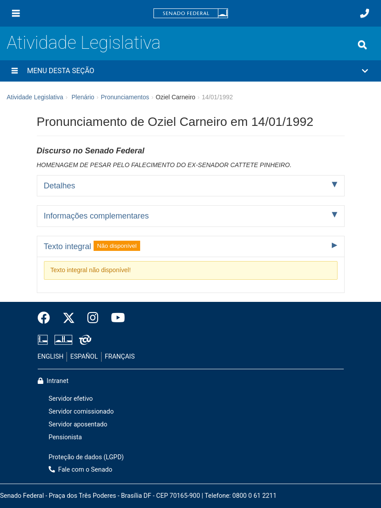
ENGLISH (51, 356)
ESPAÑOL (84, 356)
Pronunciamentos (125, 97)
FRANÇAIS (120, 356)
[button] (190, 71)
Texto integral (92, 245)
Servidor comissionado (81, 411)
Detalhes (59, 185)
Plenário (82, 97)
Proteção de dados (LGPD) (86, 457)
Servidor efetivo (71, 398)
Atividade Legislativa (84, 42)
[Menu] (15, 13)
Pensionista (65, 437)
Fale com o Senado (81, 469)
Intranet (53, 381)
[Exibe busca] (362, 44)
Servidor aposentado (78, 424)
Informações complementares (96, 215)
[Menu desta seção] (15, 71)
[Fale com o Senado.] (365, 13)
